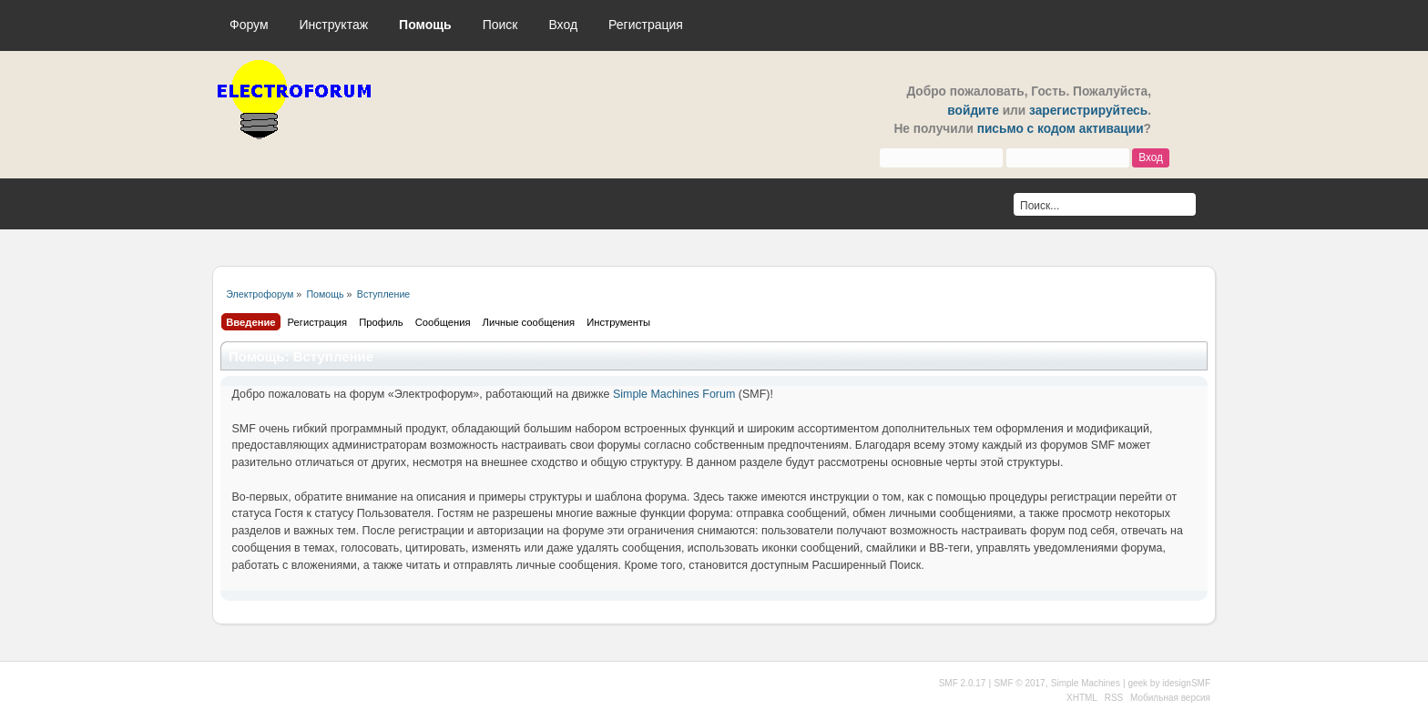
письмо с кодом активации (1060, 129)
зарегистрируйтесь (1088, 110)
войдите (973, 110)
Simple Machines (1085, 683)
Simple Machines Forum (674, 394)
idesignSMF (1186, 683)
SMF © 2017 (1019, 683)
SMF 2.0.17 (962, 683)
